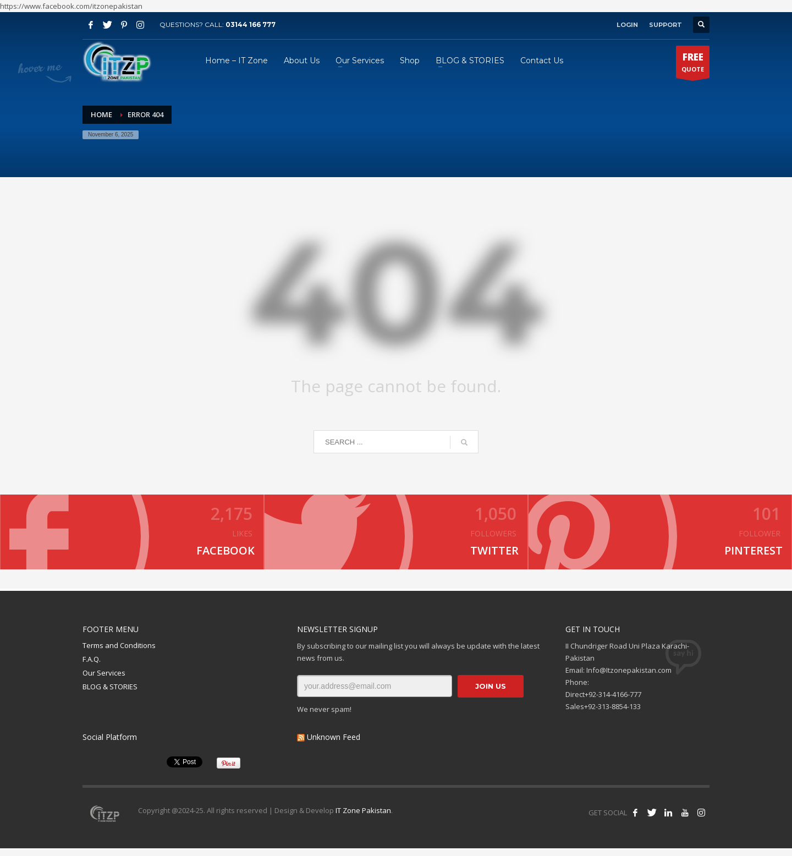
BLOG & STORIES (110, 694)
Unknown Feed (333, 744)
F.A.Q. (91, 667)
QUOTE (693, 64)
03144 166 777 (251, 24)
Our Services (103, 680)
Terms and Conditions (119, 654)
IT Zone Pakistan (362, 818)
